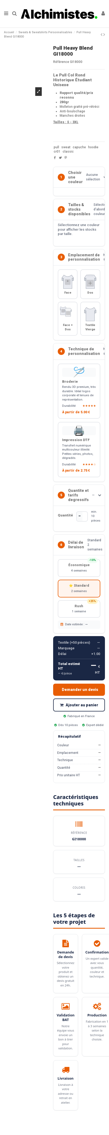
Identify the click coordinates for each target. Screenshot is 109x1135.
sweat (65, 147)
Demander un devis (80, 689)
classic (68, 151)
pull (56, 147)
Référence (61, 62)
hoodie (93, 147)
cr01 (57, 151)
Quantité (65, 515)
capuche (79, 147)
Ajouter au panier (79, 705)
